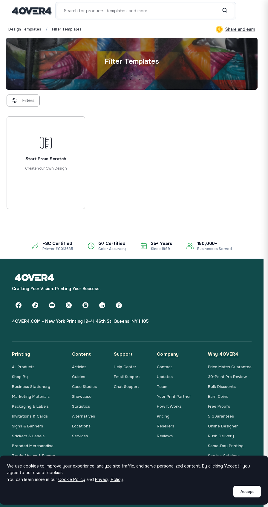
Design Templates (24, 29)
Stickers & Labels (28, 436)
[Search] (224, 11)
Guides (78, 376)
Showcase (81, 396)
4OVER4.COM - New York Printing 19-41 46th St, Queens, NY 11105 (80, 321)
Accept (247, 491)
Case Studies (84, 386)
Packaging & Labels (30, 406)
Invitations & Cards (30, 416)
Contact (164, 366)
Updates (165, 376)
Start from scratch (45, 184)
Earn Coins (218, 396)
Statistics (81, 406)
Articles (79, 366)
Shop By (20, 376)
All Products (23, 366)
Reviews (165, 436)
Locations (81, 426)
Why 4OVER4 (223, 354)
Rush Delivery (221, 436)
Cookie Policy (71, 479)
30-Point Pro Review (227, 376)
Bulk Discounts (222, 386)
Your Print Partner (174, 396)
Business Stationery (31, 386)
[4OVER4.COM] (32, 10)
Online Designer (223, 426)
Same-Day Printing (226, 445)
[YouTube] (52, 305)
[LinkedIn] (102, 305)
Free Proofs (219, 406)
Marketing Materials (31, 396)
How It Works (169, 406)
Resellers (165, 426)
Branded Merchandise (32, 445)
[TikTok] (35, 305)
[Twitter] (68, 305)
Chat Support (126, 386)
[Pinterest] (118, 305)
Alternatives (83, 416)
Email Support (127, 376)
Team (162, 386)
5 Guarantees (221, 416)
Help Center (125, 366)
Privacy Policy (109, 479)
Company (168, 354)
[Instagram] (85, 305)
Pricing (163, 416)
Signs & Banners (27, 426)
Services (80, 436)
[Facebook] (18, 305)
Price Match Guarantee (230, 366)
